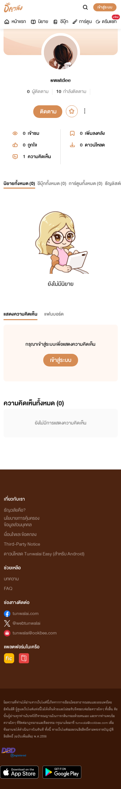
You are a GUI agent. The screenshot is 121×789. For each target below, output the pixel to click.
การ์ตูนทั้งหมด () (86, 184)
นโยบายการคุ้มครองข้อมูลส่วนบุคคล (21, 521)
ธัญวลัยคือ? (15, 510)
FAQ (8, 589)
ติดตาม (48, 111)
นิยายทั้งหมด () (19, 184)
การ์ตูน (82, 21)
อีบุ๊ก (60, 21)
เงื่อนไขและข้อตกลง (20, 534)
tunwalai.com (26, 613)
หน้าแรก (15, 21)
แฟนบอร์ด (54, 314)
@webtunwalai (26, 623)
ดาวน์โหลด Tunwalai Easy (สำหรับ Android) (44, 554)
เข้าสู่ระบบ (104, 7)
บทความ (11, 579)
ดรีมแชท (107, 20)
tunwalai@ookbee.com (35, 633)
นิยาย (39, 21)
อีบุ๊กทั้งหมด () (51, 184)
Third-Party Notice (22, 544)
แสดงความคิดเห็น (20, 314)
